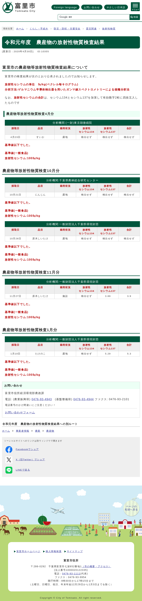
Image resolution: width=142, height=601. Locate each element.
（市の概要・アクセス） (96, 566)
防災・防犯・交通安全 (67, 28)
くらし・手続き (39, 28)
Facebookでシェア (22, 449)
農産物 (50, 431)
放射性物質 (108, 28)
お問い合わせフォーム (20, 412)
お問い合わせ (92, 7)
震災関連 (91, 28)
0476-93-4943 (42, 399)
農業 (37, 431)
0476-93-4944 (83, 399)
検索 (135, 17)
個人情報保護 (54, 551)
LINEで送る (17, 470)
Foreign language (65, 7)
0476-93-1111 (71, 573)
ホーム (20, 28)
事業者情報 (22, 431)
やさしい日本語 (116, 7)
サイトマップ (75, 551)
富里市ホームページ (28, 551)
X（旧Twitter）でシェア (25, 459)
